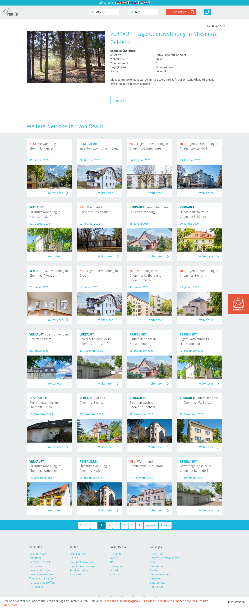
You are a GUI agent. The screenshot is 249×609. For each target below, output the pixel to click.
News (153, 562)
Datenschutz (157, 582)
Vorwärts (151, 525)
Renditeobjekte (79, 570)
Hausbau (155, 578)
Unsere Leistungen (40, 570)
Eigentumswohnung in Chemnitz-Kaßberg (145, 402)
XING (113, 562)
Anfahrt (154, 570)
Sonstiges (75, 574)
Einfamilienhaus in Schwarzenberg (143, 339)
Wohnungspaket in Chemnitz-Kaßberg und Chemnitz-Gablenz (146, 275)
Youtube (114, 574)
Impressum (157, 586)
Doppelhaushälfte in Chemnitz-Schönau (194, 212)
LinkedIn (115, 570)
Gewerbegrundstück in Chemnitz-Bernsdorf (95, 339)
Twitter (114, 558)
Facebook (115, 553)
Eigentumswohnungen (83, 566)
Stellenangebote (160, 574)
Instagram (116, 566)
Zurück (120, 100)
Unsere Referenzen (41, 574)
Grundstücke (77, 553)
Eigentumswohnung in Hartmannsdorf (44, 212)
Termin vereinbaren (41, 578)
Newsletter (156, 566)
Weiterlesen (55, 193)
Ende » (165, 525)
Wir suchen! (36, 586)
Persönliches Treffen (42, 582)
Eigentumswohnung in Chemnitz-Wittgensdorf (45, 466)
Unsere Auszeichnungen (164, 558)
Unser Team (157, 553)
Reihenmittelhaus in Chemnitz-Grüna (43, 402)
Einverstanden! (236, 602)
